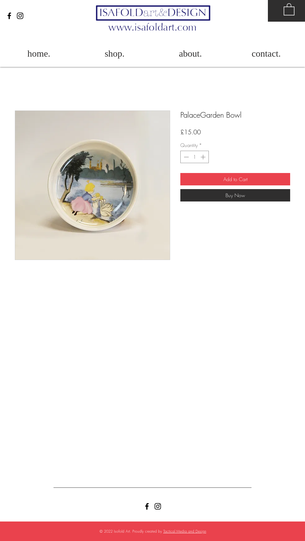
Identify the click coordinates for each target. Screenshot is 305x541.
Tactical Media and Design (184, 531)
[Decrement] (185, 157)
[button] (289, 8)
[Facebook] (9, 15)
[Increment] (203, 157)
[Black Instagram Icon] (20, 15)
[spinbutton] (194, 157)
